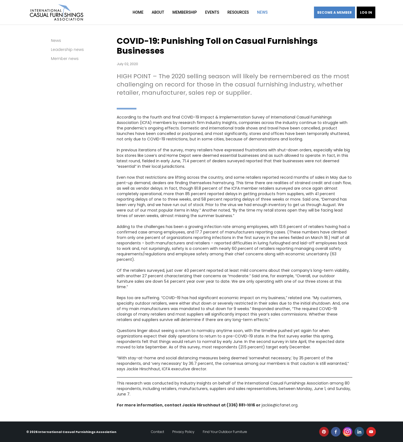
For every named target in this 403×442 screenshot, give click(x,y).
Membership (184, 12)
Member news (65, 58)
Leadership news (67, 49)
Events (212, 12)
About (158, 12)
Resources (238, 12)
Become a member (334, 12)
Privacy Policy (183, 431)
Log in (366, 12)
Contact (157, 431)
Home (138, 12)
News (262, 12)
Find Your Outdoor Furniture (225, 431)
